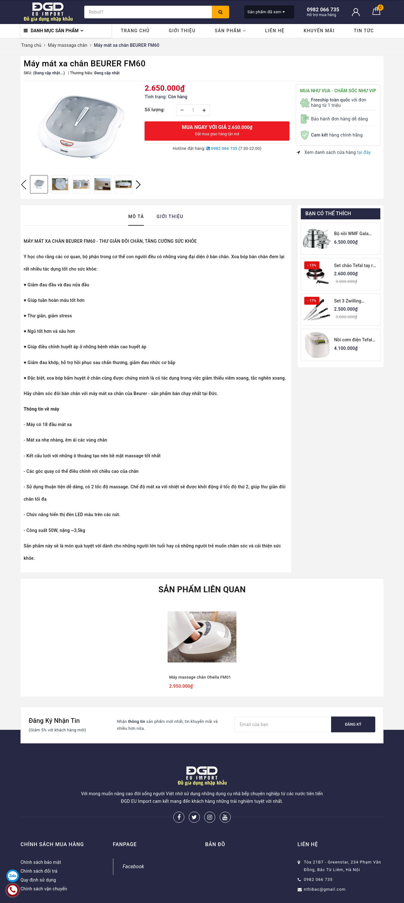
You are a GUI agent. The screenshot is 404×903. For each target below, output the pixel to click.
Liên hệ (274, 30)
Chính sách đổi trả (39, 871)
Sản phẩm (230, 30)
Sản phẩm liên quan (202, 589)
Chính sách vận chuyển (44, 888)
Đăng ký (353, 724)
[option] (81, 127)
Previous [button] (23, 184)
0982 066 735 (221, 148)
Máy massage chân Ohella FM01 (200, 677)
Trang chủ (135, 30)
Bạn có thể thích (328, 213)
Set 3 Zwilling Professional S (349, 301)
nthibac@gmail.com (325, 889)
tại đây (364, 152)
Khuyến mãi (319, 30)
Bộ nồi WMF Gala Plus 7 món (351, 234)
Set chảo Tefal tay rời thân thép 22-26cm (355, 266)
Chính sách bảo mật (41, 862)
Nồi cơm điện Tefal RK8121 (353, 340)
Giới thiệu (182, 30)
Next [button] (138, 184)
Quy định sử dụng (38, 879)
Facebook (133, 866)
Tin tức (364, 30)
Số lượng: (155, 109)
